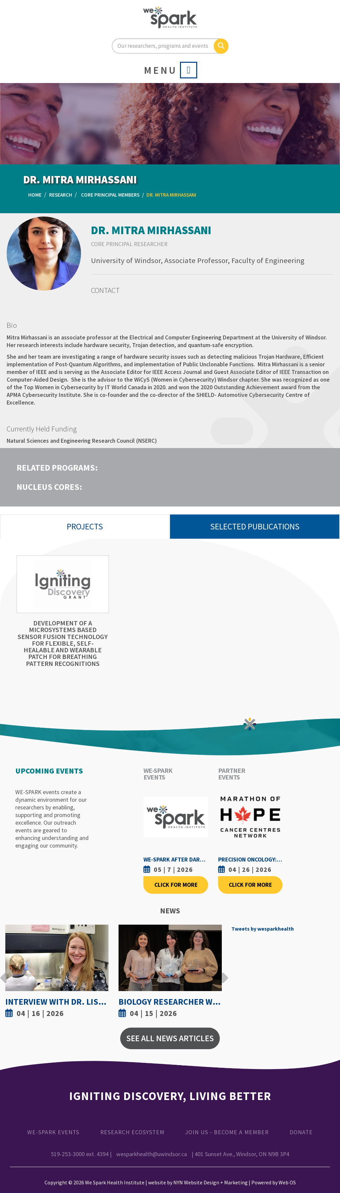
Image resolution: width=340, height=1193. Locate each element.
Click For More (176, 884)
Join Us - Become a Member (227, 1132)
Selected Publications (254, 526)
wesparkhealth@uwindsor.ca (151, 1154)
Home (35, 195)
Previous (3, 972)
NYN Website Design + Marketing (210, 1182)
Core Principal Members (110, 195)
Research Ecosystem (132, 1132)
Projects (85, 526)
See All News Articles (170, 1038)
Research (60, 195)
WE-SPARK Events (53, 1132)
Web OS (287, 1182)
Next (223, 972)
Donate (301, 1132)
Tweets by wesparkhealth (262, 928)
